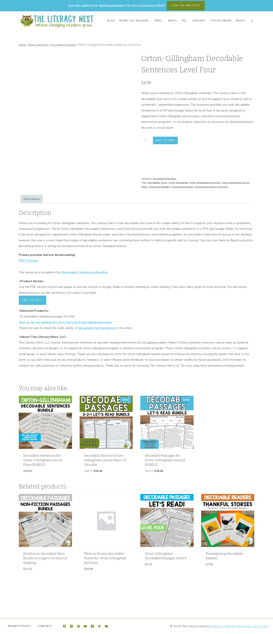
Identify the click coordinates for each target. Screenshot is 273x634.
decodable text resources (96, 328)
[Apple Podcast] (92, 626)
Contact (45, 626)
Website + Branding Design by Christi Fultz (239, 626)
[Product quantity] (146, 140)
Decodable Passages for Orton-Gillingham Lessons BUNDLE (165, 460)
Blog (111, 20)
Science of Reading (159, 186)
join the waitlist (186, 5)
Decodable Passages (164, 178)
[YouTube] (85, 626)
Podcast (199, 20)
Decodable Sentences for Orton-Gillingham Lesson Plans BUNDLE (42, 460)
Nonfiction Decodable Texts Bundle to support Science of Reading (45, 558)
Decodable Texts (157, 182)
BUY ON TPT (33, 300)
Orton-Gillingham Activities (204, 182)
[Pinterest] (78, 626)
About (241, 20)
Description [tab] (32, 199)
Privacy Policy (19, 626)
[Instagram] (71, 626)
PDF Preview (28, 261)
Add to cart (165, 140)
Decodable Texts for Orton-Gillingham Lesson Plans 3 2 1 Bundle (105, 460)
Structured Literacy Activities (211, 186)
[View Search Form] (252, 21)
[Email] (106, 626)
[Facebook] (64, 626)
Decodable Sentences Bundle (84, 272)
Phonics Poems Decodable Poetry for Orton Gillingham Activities (105, 558)
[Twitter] (99, 626)
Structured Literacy (182, 186)
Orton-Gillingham (178, 182)
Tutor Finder (220, 20)
